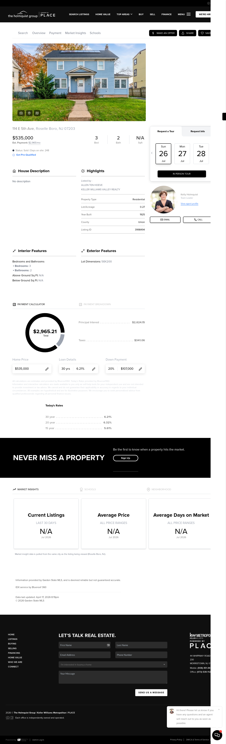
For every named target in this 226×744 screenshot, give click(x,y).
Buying (12, 643)
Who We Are (15, 662)
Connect (13, 666)
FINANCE (167, 14)
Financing (14, 653)
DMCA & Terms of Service (197, 739)
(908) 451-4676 (205, 668)
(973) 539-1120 (204, 672)
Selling (12, 648)
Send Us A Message (151, 692)
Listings (12, 639)
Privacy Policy (176, 739)
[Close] (219, 709)
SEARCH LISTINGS (79, 14)
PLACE (71, 712)
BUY (141, 14)
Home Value (102, 14)
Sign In (213, 3)
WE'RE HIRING (207, 14)
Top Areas (124, 14)
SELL (152, 14)
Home (11, 634)
